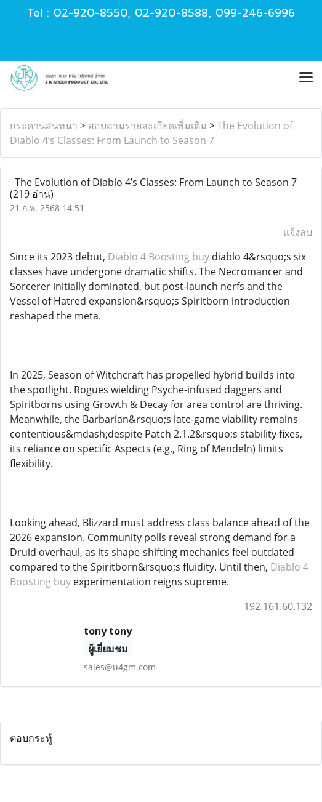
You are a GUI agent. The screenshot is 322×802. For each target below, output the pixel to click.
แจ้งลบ (297, 232)
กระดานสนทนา (44, 125)
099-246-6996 (255, 13)
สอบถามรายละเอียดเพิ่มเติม (147, 125)
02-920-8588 (171, 13)
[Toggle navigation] (306, 78)
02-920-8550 (90, 13)
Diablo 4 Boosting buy (158, 256)
